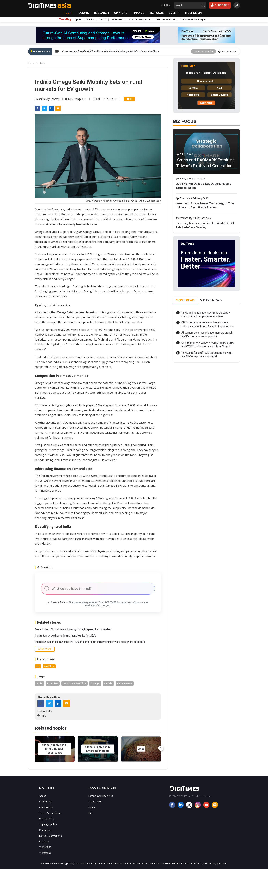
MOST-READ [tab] (185, 300)
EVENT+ (174, 13)
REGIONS (83, 13)
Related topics (51, 728)
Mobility (49, 666)
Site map (44, 841)
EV (37, 666)
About (42, 795)
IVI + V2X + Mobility (74, 683)
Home (31, 63)
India (39, 683)
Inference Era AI (166, 19)
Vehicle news (124, 683)
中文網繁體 (45, 847)
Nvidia (90, 19)
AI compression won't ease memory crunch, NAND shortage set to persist (207, 334)
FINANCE (138, 13)
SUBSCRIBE (220, 5)
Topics (91, 807)
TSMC (102, 19)
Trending (65, 19)
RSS (90, 813)
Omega (95, 683)
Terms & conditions (50, 813)
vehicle (108, 683)
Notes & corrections (50, 835)
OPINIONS (120, 13)
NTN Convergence (139, 19)
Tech (42, 63)
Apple (78, 19)
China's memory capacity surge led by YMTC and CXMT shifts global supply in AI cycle (207, 344)
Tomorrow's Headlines (203, 51)
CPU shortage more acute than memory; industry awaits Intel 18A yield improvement (207, 324)
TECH (67, 13)
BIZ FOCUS (156, 13)
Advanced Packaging (193, 19)
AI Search (117, 19)
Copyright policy (48, 824)
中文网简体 (45, 852)
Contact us (45, 830)
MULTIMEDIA (193, 13)
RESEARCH (101, 13)
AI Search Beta (56, 602)
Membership (46, 807)
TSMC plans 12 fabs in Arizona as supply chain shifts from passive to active (206, 314)
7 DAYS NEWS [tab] (211, 300)
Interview (52, 683)
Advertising (45, 801)
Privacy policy (46, 818)
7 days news (95, 801)
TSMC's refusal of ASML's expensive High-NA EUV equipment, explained (207, 354)
